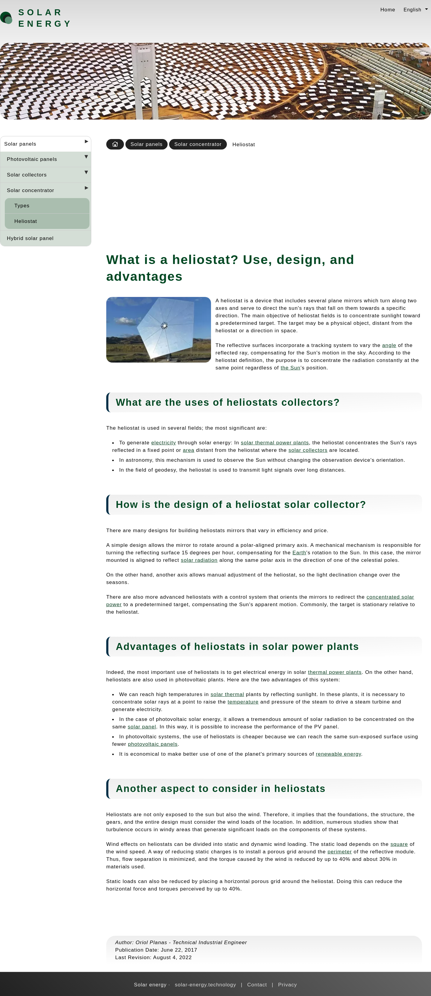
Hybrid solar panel (30, 238)
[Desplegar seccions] (84, 143)
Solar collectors (27, 175)
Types (22, 206)
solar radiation (199, 560)
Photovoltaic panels (32, 159)
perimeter (339, 852)
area (188, 450)
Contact (257, 985)
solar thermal (227, 694)
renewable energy (338, 754)
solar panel (142, 727)
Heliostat (25, 221)
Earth (299, 553)
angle (389, 345)
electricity (163, 443)
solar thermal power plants (275, 443)
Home (387, 10)
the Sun (291, 368)
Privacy (287, 985)
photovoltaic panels (153, 744)
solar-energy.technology (205, 985)
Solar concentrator (30, 190)
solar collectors (308, 450)
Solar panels (20, 144)
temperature (243, 702)
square (399, 844)
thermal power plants (335, 672)
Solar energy (45, 17)
